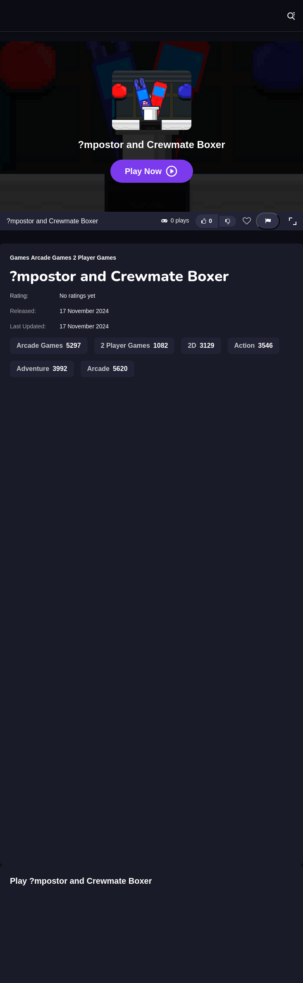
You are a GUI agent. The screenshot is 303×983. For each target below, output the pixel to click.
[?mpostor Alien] (90, 878)
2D (201, 346)
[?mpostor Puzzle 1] (274, 878)
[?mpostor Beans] (151, 878)
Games (19, 257)
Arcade (107, 369)
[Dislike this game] (227, 221)
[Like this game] (207, 221)
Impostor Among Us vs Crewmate (101, 578)
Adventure (42, 369)
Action (253, 346)
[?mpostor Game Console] (213, 878)
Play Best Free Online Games (33, 16)
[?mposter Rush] (29, 878)
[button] (292, 221)
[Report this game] (268, 221)
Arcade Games (51, 257)
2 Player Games (94, 257)
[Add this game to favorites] (246, 221)
